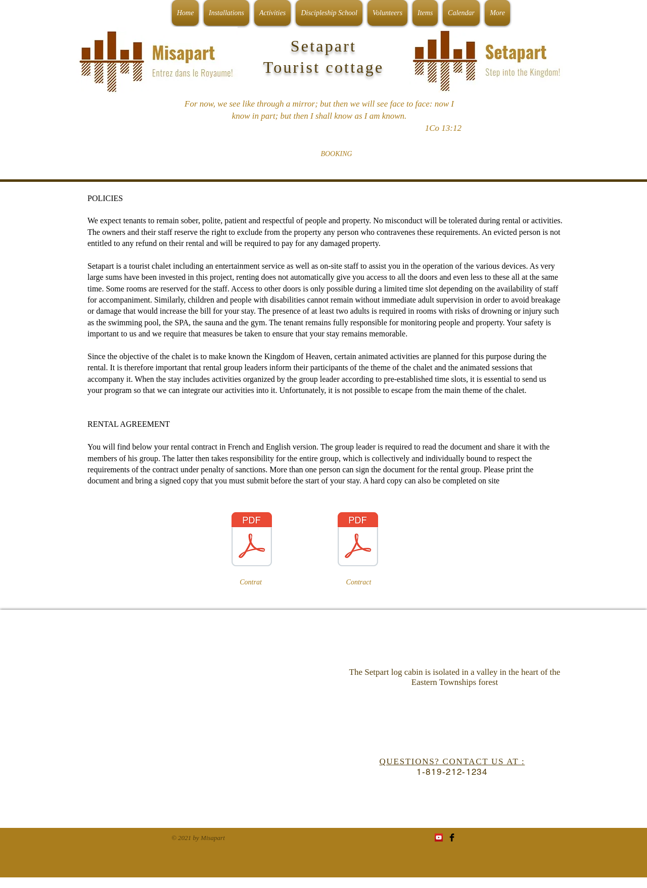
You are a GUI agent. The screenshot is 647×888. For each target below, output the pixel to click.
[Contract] (358, 582)
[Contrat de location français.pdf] (251, 540)
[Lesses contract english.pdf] (358, 540)
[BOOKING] (336, 154)
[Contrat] (251, 582)
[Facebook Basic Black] (452, 837)
